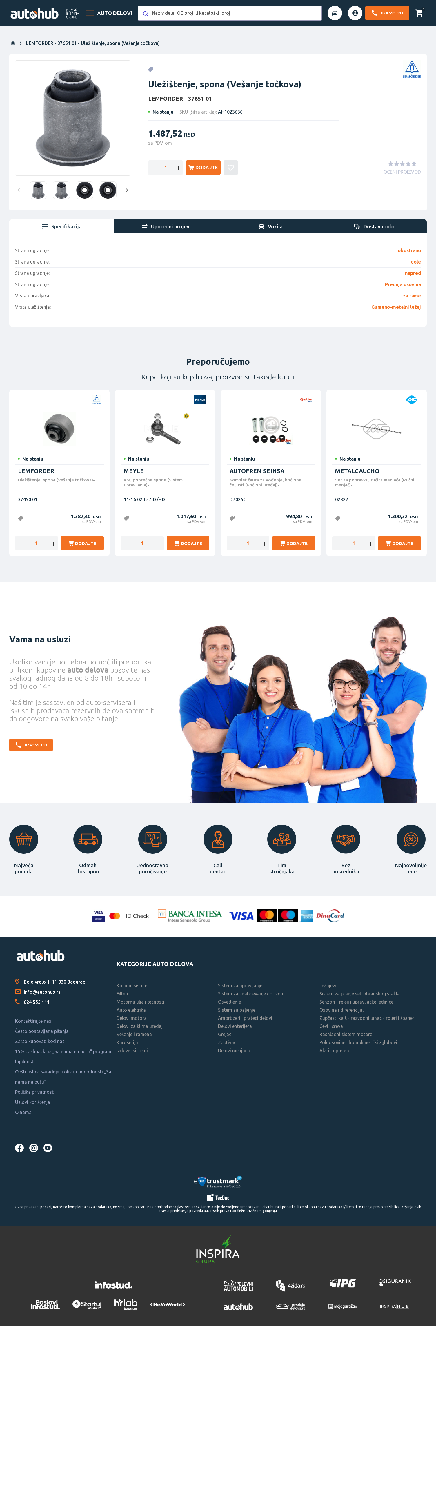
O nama (23, 1112)
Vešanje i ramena (134, 1034)
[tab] (61, 226)
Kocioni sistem (132, 985)
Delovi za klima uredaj (140, 1026)
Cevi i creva (331, 1026)
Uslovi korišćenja (32, 1102)
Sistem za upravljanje (240, 985)
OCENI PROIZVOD (402, 172)
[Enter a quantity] (165, 167)
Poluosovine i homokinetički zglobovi (358, 1042)
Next (126, 190)
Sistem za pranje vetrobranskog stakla (359, 993)
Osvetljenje (229, 1001)
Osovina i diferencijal (341, 1010)
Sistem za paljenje (236, 1010)
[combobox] (230, 13)
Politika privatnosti (35, 1092)
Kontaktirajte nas (33, 1021)
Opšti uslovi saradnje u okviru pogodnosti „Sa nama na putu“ (63, 1076)
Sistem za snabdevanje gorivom (251, 993)
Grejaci (225, 1034)
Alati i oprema (334, 1050)
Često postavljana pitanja (42, 1031)
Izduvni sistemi (132, 1050)
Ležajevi (327, 985)
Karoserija (127, 1042)
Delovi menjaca (234, 1050)
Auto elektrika (131, 1010)
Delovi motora (132, 1018)
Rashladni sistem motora (346, 1034)
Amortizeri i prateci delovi (245, 1018)
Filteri (122, 993)
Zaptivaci (227, 1042)
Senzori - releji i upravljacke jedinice (356, 1001)
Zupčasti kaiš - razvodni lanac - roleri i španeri (367, 1018)
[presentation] (61, 226)
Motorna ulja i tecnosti (140, 1001)
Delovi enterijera (235, 1026)
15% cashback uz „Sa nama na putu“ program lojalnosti (63, 1056)
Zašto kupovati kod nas (40, 1041)
